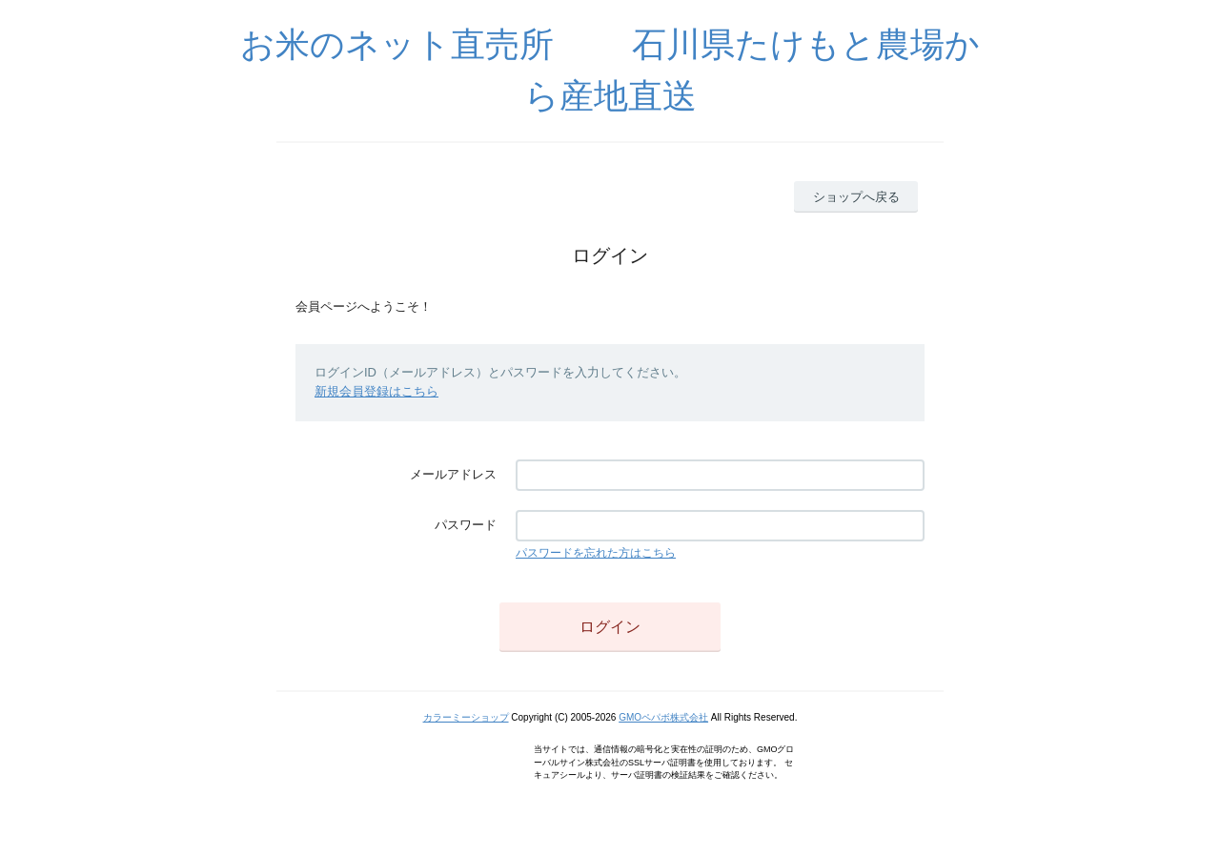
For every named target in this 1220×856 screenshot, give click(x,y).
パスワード (466, 525)
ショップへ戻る (856, 197)
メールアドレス (453, 474)
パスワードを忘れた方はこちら (596, 553)
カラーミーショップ (466, 717)
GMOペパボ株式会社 (663, 717)
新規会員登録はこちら (376, 391)
